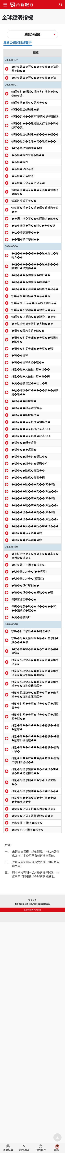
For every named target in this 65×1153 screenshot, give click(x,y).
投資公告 (32, 1131)
